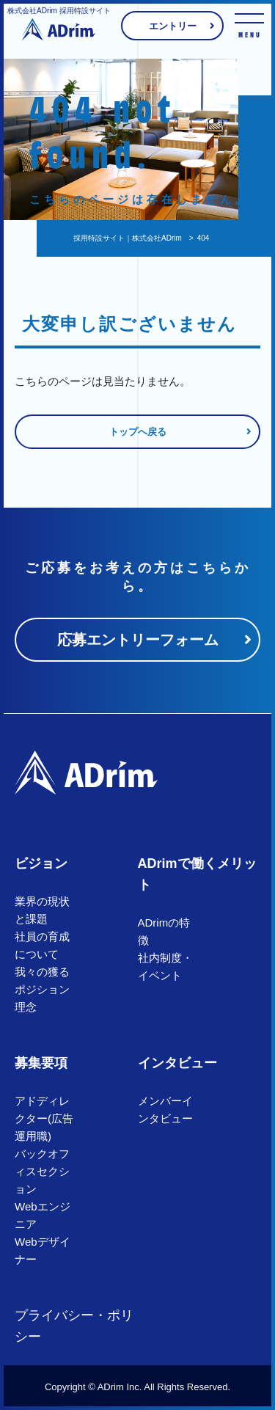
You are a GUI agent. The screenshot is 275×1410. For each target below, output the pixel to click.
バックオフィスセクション (42, 1171)
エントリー (173, 26)
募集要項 (41, 1063)
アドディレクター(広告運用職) (44, 1118)
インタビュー (177, 1063)
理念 (26, 1007)
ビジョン (41, 863)
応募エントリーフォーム (138, 640)
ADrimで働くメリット (197, 874)
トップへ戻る (137, 431)
